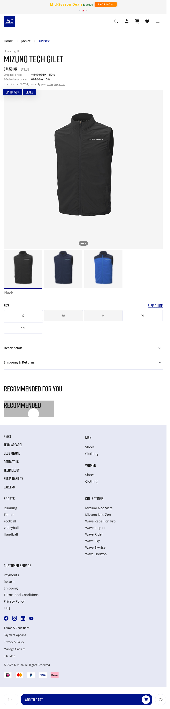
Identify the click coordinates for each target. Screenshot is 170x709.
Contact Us (11, 461)
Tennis (9, 514)
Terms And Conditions (21, 595)
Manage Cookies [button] (15, 649)
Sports (9, 498)
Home (8, 41)
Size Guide (155, 305)
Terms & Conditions (17, 628)
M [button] (63, 315)
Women (90, 465)
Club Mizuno (12, 453)
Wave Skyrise (95, 547)
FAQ (7, 608)
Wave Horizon (96, 554)
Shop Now (105, 4)
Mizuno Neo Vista (99, 508)
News (7, 436)
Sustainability (13, 478)
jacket (25, 41)
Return (9, 581)
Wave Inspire (95, 527)
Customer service (17, 565)
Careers (9, 487)
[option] (23, 269)
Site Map (9, 656)
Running (10, 508)
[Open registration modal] (127, 21)
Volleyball (11, 527)
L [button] (103, 315)
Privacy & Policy (14, 642)
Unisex (44, 41)
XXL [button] (23, 328)
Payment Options (15, 635)
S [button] (23, 315)
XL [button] (143, 315)
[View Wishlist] (147, 21)
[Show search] (116, 21)
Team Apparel (13, 445)
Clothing (91, 453)
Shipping (11, 588)
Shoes (90, 447)
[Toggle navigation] (157, 21)
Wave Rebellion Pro (100, 521)
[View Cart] (137, 21)
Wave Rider (94, 534)
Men (88, 437)
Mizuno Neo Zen (98, 514)
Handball (11, 534)
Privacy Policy (14, 601)
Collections (94, 498)
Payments (11, 575)
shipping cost (56, 84)
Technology (12, 470)
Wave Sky (92, 541)
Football (10, 521)
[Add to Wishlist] (160, 699)
